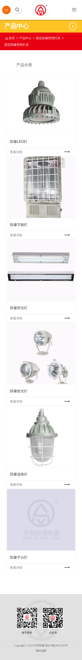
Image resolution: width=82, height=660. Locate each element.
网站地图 (41, 650)
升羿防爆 (39, 645)
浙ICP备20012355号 (56, 645)
